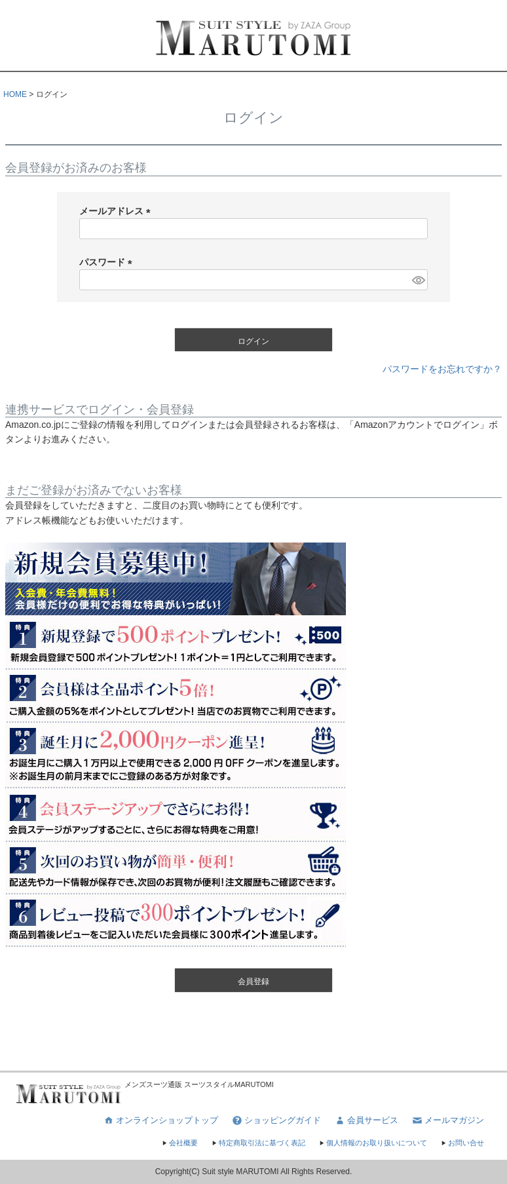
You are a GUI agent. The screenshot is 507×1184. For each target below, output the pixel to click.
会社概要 (179, 1143)
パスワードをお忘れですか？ (442, 369)
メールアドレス (117, 211)
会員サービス (366, 1120)
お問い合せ (462, 1143)
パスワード (108, 262)
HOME (15, 94)
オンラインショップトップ (160, 1120)
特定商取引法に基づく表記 (258, 1143)
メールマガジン (447, 1120)
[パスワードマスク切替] (418, 280)
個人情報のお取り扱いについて (372, 1143)
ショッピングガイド (276, 1120)
